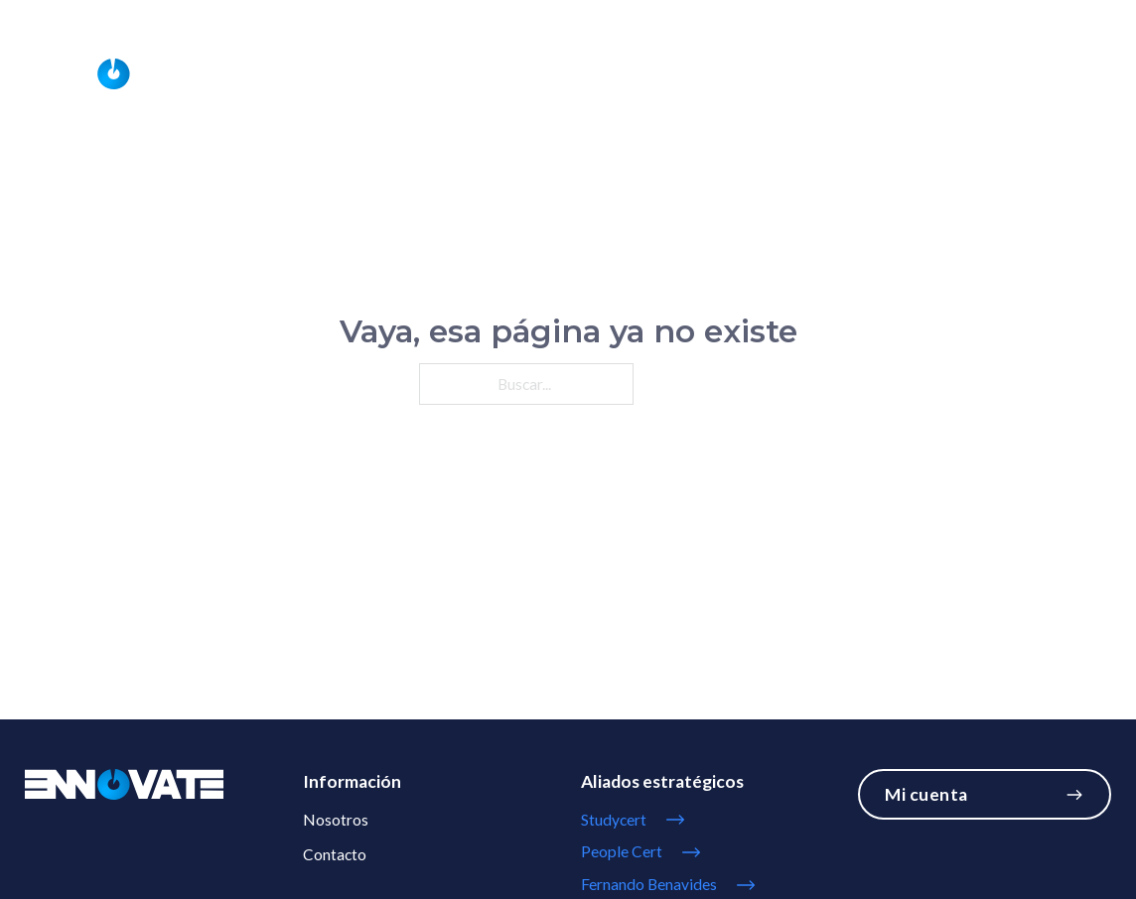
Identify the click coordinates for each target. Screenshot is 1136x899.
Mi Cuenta (1079, 16)
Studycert (958, 73)
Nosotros (693, 73)
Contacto (1070, 73)
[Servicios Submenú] (530, 74)
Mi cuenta (984, 794)
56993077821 (850, 16)
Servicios (477, 73)
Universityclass (826, 73)
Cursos (595, 73)
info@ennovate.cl (976, 16)
